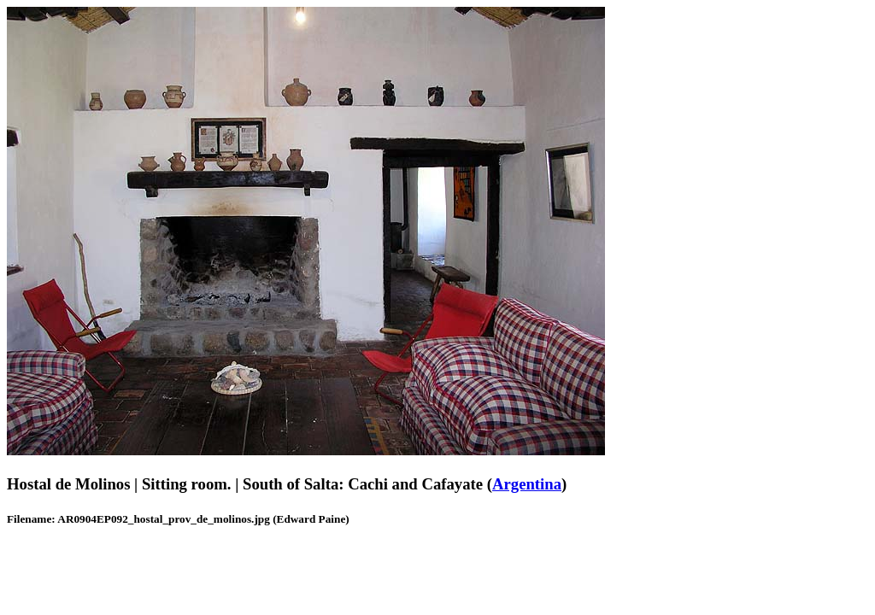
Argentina (526, 484)
